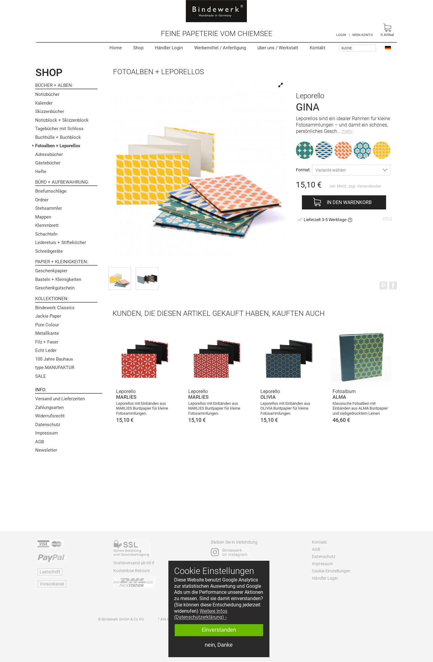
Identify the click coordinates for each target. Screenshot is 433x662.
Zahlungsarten (49, 407)
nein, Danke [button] (219, 645)
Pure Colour (47, 325)
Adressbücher (49, 154)
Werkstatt (277, 47)
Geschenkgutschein (55, 288)
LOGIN (341, 35)
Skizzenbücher (49, 111)
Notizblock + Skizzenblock (62, 120)
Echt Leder (46, 350)
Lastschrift (50, 571)
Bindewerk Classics (55, 307)
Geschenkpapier (51, 270)
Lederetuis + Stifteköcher (60, 242)
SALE (40, 376)
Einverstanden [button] (219, 630)
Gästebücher (47, 163)
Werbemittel (220, 47)
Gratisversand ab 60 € (134, 562)
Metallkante (47, 333)
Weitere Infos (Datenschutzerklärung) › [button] (200, 614)
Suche (346, 48)
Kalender (44, 103)
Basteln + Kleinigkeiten (58, 279)
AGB (39, 441)
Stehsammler (48, 208)
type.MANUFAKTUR (54, 367)
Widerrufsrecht (50, 416)
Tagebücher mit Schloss (59, 128)
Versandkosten (369, 186)
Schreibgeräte (49, 251)
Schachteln (46, 234)
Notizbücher (47, 94)
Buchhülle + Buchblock (58, 137)
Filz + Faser (46, 342)
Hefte (40, 171)
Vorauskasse (52, 583)
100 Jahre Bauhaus (54, 359)
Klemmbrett (47, 225)
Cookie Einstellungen (331, 571)
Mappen (43, 217)
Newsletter (46, 450)
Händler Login (169, 47)
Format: (303, 169)
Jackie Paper (48, 316)
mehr (347, 131)
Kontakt (317, 47)
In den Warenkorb (349, 202)
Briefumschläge (50, 191)
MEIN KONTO (362, 35)
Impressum (46, 433)
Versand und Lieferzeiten (60, 398)
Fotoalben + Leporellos (57, 145)
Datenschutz (47, 424)
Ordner (41, 200)
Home (115, 47)
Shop (138, 47)
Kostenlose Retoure (131, 570)
